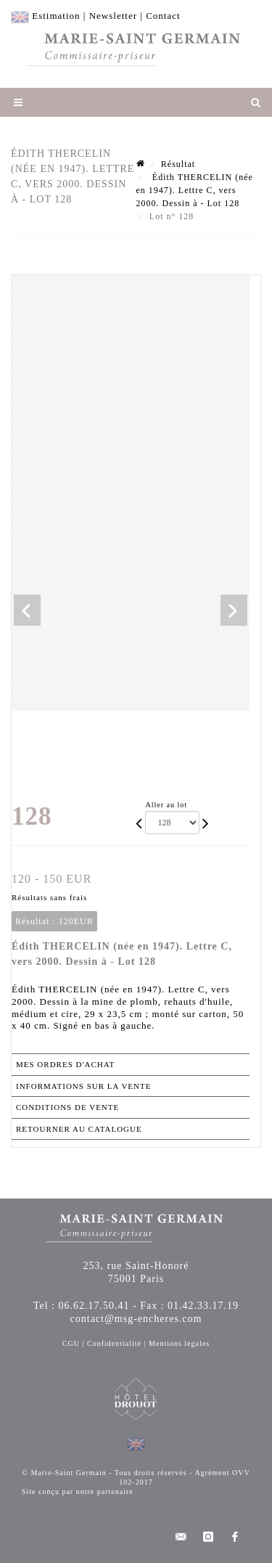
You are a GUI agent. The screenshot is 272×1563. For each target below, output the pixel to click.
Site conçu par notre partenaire (77, 1491)
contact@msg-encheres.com (136, 1318)
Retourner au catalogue (79, 1129)
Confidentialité (114, 1343)
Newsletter (113, 15)
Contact (163, 15)
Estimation (56, 15)
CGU (71, 1343)
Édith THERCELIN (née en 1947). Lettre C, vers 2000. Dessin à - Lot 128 (194, 190)
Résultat (178, 164)
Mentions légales (179, 1343)
